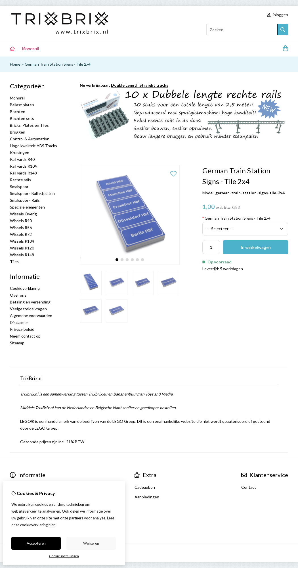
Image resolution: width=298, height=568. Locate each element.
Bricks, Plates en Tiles (29, 125)
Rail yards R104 (23, 166)
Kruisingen (19, 152)
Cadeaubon (145, 487)
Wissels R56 (21, 227)
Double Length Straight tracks (139, 85)
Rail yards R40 (22, 159)
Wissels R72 (21, 234)
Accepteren (36, 543)
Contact (248, 487)
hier (52, 525)
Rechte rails (20, 179)
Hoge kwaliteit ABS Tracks (33, 145)
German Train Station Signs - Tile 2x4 (58, 64)
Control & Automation (29, 138)
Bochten (17, 111)
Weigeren (91, 543)
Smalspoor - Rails (25, 200)
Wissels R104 (22, 241)
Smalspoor (19, 186)
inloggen (277, 14)
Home (15, 64)
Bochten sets (22, 118)
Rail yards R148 (23, 172)
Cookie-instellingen (64, 556)
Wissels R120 (22, 247)
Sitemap (17, 342)
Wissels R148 (22, 254)
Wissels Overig (23, 213)
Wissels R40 (21, 220)
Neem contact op (25, 336)
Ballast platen (22, 104)
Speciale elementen (27, 207)
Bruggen (17, 132)
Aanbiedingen (147, 496)
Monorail (30, 48)
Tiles (14, 261)
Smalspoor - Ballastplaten (32, 193)
